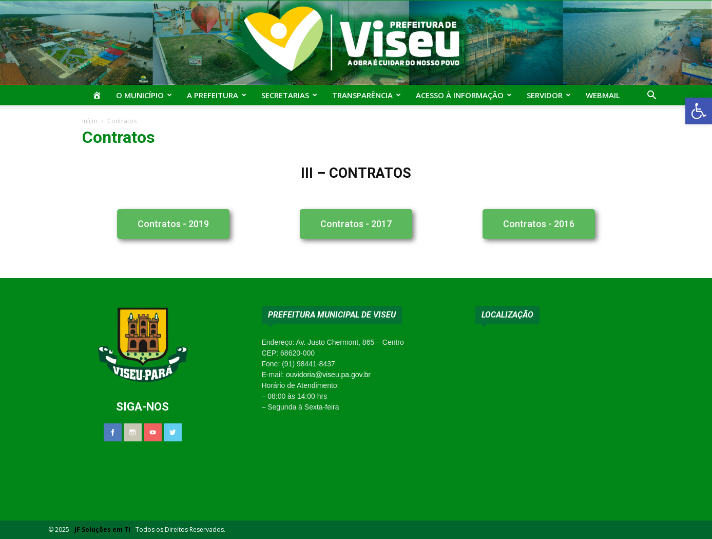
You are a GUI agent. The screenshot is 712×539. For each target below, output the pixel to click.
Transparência (366, 95)
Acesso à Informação (464, 95)
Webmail (603, 95)
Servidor (549, 95)
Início (90, 121)
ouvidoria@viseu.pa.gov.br (328, 374)
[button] (698, 111)
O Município (144, 95)
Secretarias (289, 95)
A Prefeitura (216, 95)
